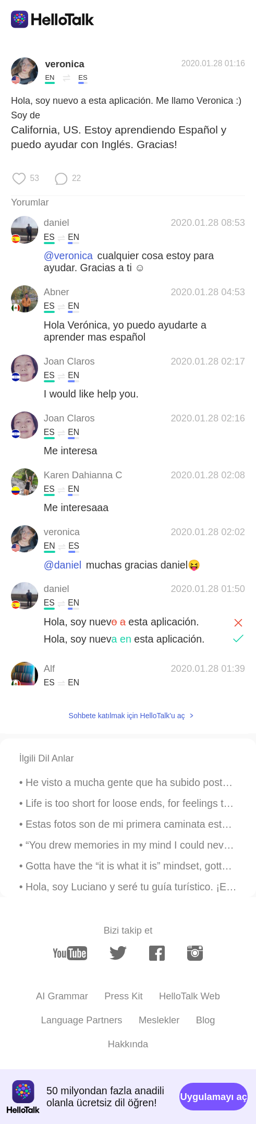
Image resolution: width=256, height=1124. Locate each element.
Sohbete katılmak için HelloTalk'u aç (127, 715)
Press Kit (123, 995)
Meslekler (159, 1019)
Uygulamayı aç (213, 1096)
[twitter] (118, 953)
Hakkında (128, 1043)
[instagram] (195, 953)
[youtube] (70, 953)
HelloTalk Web (189, 995)
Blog (205, 1019)
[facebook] (157, 953)
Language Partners (82, 1019)
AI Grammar (62, 995)
